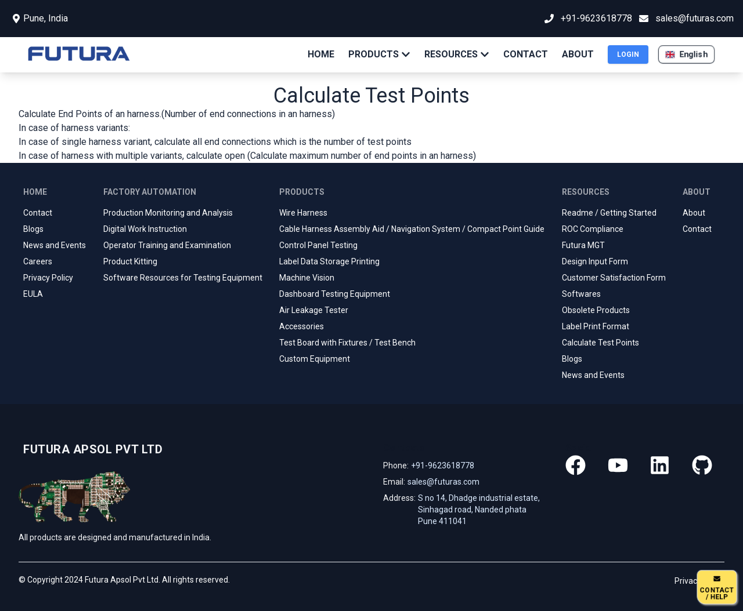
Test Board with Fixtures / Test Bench (347, 342)
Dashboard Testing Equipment (334, 294)
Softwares (581, 294)
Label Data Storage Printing (329, 261)
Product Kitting (130, 261)
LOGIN (628, 54)
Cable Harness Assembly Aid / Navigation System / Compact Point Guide (411, 229)
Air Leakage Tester (313, 310)
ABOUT (578, 54)
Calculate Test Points (600, 342)
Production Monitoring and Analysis (168, 212)
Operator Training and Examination (167, 245)
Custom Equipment (314, 358)
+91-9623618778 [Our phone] (442, 465)
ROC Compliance (592, 229)
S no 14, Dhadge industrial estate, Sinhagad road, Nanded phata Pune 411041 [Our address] (479, 509)
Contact (37, 212)
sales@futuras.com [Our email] (443, 481)
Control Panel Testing (318, 245)
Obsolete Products (596, 310)
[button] (686, 54)
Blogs (33, 229)
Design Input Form (595, 261)
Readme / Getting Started (609, 212)
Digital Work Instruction (145, 229)
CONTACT (525, 54)
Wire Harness (303, 212)
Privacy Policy (48, 277)
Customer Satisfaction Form (614, 277)
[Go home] (91, 449)
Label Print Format (595, 326)
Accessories (301, 326)
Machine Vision (306, 277)
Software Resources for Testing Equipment (182, 277)
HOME (321, 54)
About (694, 212)
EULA (33, 294)
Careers (37, 261)
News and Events (54, 245)
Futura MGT (583, 245)
